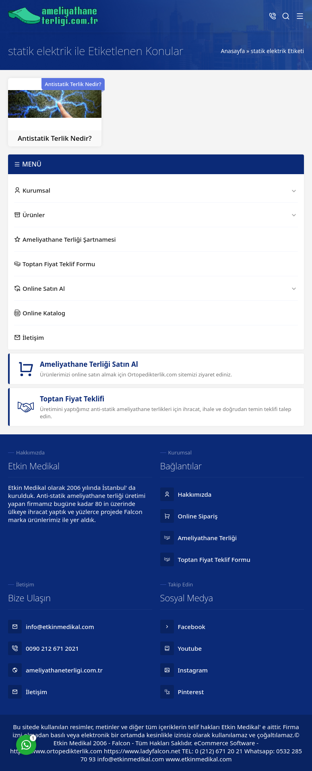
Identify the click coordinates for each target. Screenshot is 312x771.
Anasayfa (233, 51)
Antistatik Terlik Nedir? (55, 138)
